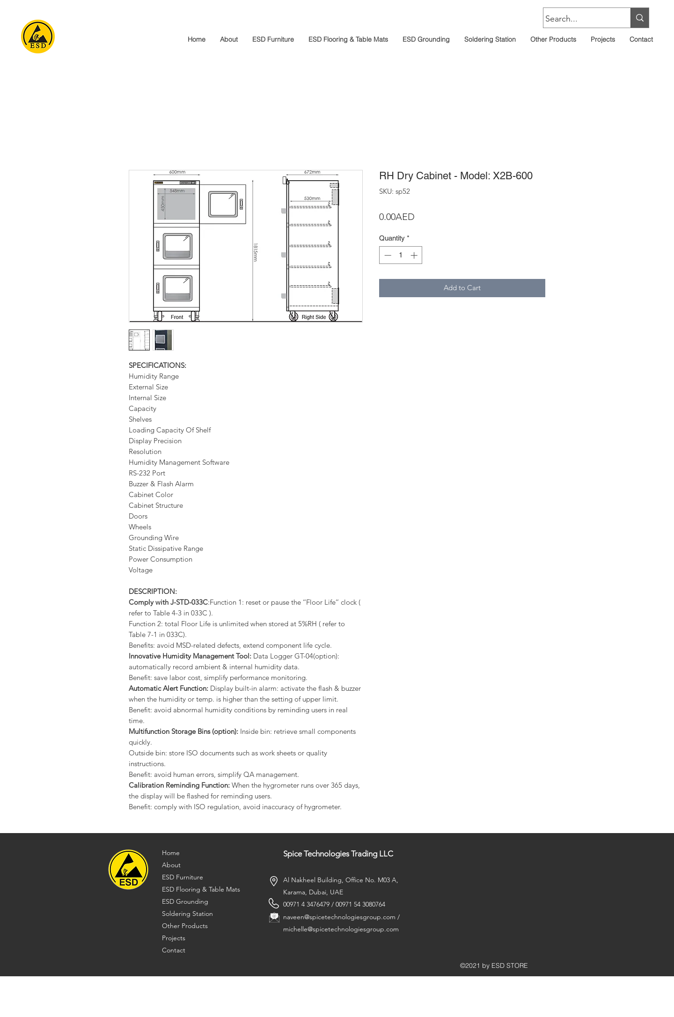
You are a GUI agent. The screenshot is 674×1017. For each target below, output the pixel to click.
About (171, 865)
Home (171, 853)
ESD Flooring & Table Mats (201, 889)
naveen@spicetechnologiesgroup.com (339, 917)
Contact (173, 950)
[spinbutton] (401, 255)
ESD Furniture (182, 877)
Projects (173, 938)
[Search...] (578, 19)
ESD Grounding (185, 901)
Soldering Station (187, 913)
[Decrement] (387, 255)
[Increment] (415, 255)
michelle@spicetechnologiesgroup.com (341, 929)
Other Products (185, 926)
